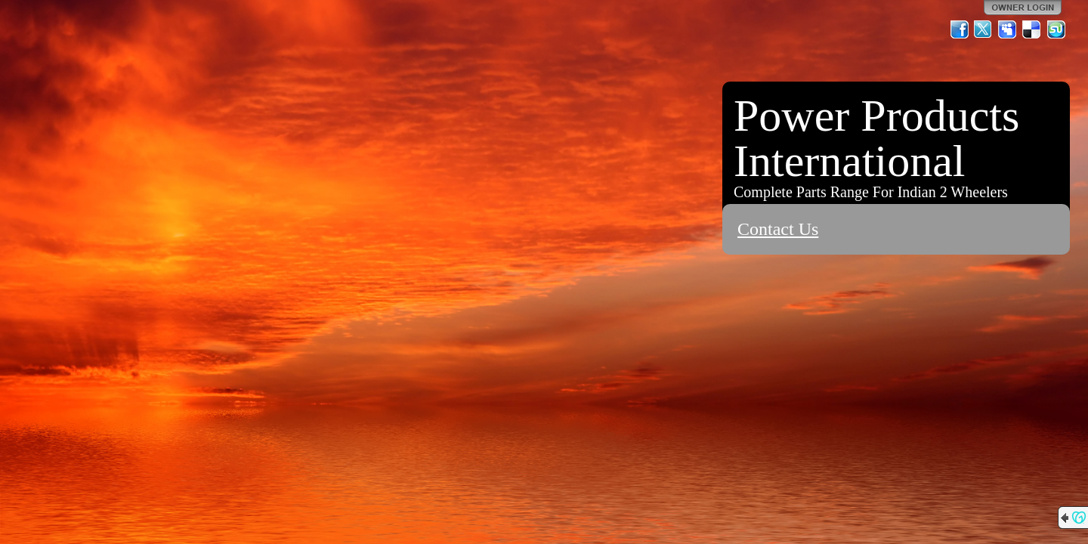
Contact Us (777, 229)
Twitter (983, 29)
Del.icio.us (1032, 29)
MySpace (1007, 29)
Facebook (959, 29)
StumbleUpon (1056, 29)
